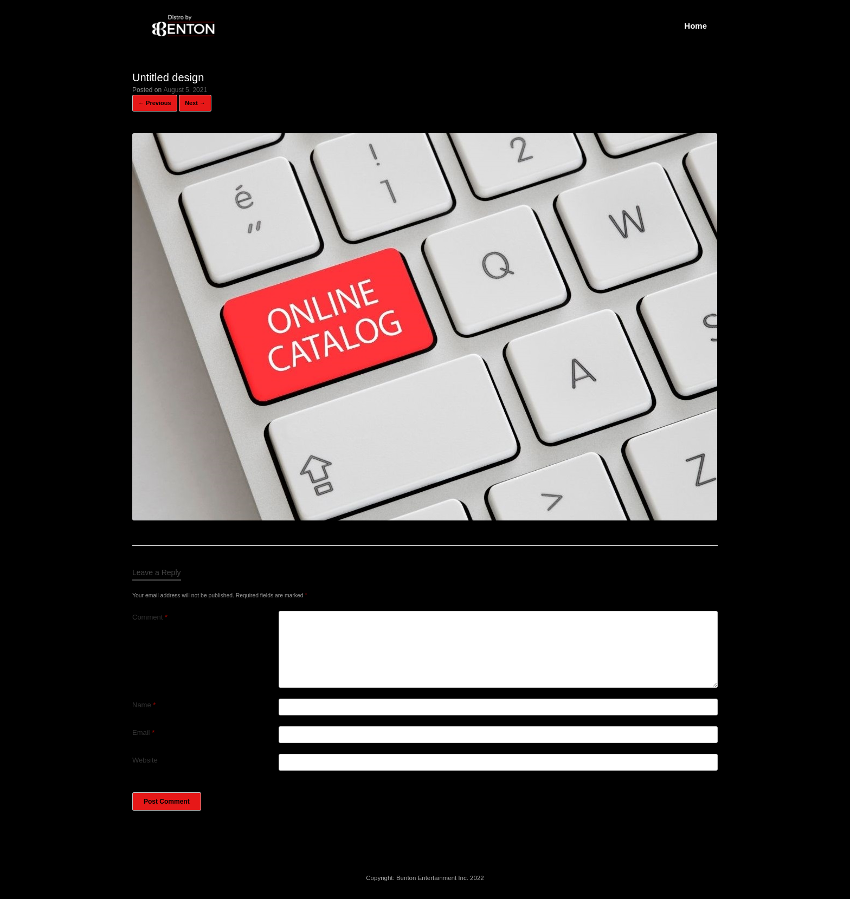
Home (695, 25)
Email (143, 732)
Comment (150, 617)
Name (144, 705)
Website (145, 760)
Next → (195, 103)
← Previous (154, 103)
